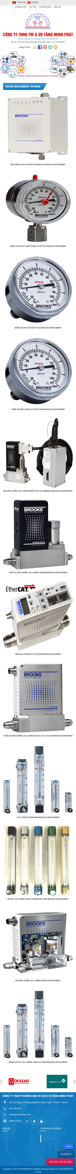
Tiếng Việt (19, 2)
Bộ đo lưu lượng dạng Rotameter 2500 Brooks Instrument (38, 898)
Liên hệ (57, 6)
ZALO (68, 1146)
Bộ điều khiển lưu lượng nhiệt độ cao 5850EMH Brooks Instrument (38, 490)
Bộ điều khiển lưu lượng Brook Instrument (38, 980)
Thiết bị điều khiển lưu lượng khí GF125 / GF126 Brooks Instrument (38, 735)
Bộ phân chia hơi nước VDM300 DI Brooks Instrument (38, 164)
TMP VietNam (53, 1138)
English (32, 2)
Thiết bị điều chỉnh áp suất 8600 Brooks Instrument (38, 409)
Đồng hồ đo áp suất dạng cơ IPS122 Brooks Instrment (38, 246)
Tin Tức (32, 6)
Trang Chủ (20, 6)
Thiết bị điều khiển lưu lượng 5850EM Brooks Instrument (38, 572)
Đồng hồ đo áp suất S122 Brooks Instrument (38, 327)
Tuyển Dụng (45, 6)
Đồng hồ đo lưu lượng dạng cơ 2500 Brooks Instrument (38, 1062)
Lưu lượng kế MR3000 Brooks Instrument (38, 817)
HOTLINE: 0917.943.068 (60, 1162)
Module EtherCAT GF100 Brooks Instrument (38, 654)
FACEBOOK (65, 1154)
